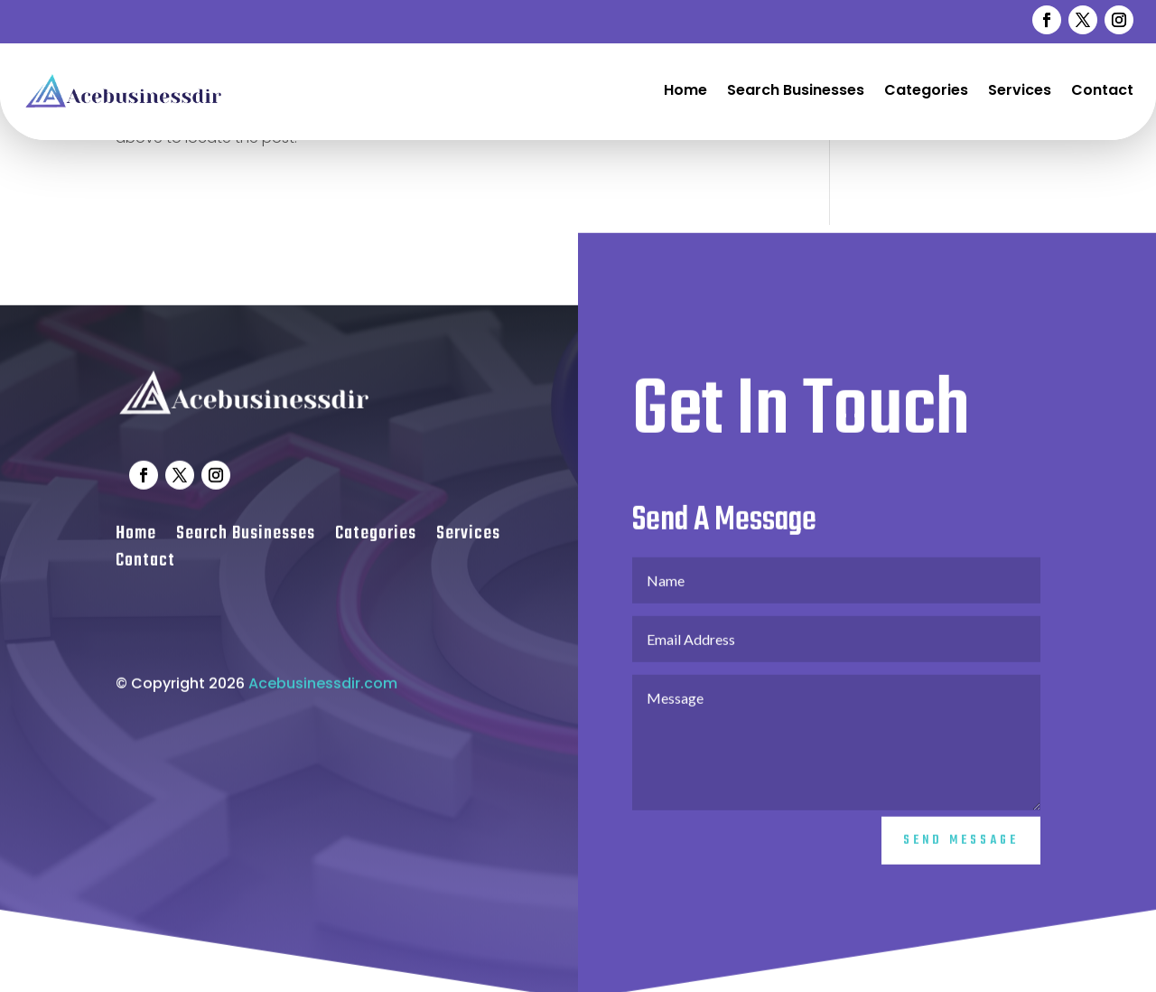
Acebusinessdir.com (322, 693)
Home (685, 90)
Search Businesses (795, 90)
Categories (926, 90)
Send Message (961, 851)
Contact (1102, 90)
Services (1019, 90)
